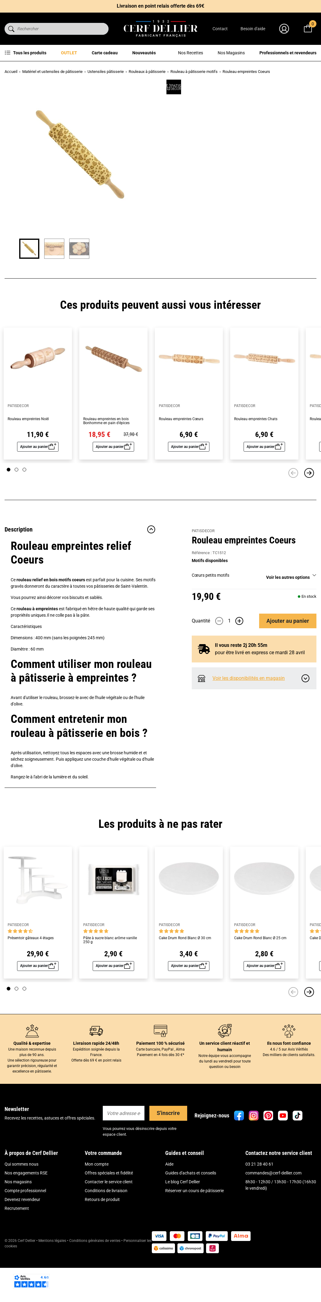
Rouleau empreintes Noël (28, 461)
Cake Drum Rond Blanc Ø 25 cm (260, 980)
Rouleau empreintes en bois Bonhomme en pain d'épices (106, 463)
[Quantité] (229, 225)
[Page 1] (8, 511)
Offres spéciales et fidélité (109, 1214)
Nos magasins (18, 1223)
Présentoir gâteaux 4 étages (31, 980)
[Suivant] (309, 514)
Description (80, 571)
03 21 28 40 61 (259, 1205)
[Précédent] (293, 514)
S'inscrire (168, 1155)
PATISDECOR (203, 88)
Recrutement (17, 1250)
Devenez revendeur (22, 1241)
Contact (220, 28)
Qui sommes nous (21, 1205)
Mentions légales (52, 1282)
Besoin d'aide (253, 28)
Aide (169, 1205)
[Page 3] (24, 511)
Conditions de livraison (106, 1232)
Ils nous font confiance (289, 1085)
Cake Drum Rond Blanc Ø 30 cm (185, 980)
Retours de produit (102, 1241)
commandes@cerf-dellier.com (273, 1214)
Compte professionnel (25, 1232)
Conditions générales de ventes (94, 1282)
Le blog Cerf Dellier (182, 1223)
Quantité (201, 225)
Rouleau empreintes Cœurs (181, 461)
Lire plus (200, 146)
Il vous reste (241, 249)
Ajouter (287, 225)
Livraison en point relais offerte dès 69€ (160, 6)
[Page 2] (16, 511)
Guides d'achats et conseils (190, 1214)
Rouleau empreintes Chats (255, 461)
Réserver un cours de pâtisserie (194, 1232)
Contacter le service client (109, 1223)
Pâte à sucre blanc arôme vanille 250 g (110, 982)
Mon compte (97, 1205)
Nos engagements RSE (26, 1214)
